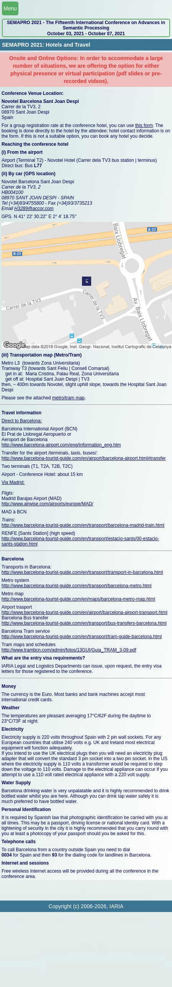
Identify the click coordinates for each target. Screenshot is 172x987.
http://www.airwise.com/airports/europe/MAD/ (47, 504)
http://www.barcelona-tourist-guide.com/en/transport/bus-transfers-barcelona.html (84, 623)
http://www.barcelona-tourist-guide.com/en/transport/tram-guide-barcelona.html (82, 636)
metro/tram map (68, 398)
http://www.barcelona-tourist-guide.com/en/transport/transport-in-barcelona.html (82, 572)
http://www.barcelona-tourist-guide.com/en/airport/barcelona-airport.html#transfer (84, 458)
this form (144, 125)
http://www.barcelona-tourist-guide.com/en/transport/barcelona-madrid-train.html (83, 525)
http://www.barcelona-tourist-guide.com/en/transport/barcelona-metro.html (77, 585)
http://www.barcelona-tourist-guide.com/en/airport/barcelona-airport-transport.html (84, 612)
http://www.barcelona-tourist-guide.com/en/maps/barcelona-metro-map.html (78, 599)
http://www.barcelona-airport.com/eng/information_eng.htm (61, 445)
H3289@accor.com (33, 208)
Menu (10, 8)
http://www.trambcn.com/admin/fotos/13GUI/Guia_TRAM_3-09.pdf (69, 650)
